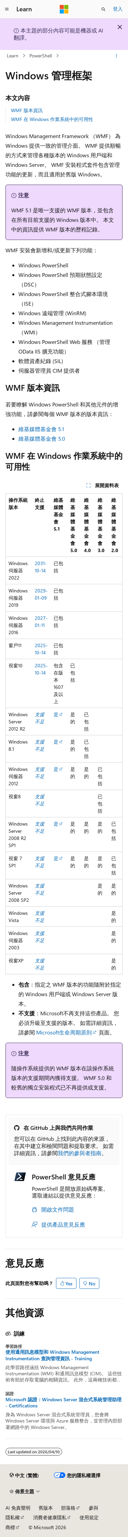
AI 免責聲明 (17, 1508)
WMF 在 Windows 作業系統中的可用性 (52, 119)
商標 (10, 1527)
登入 (118, 8)
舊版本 (46, 1508)
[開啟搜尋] (103, 9)
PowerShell (40, 55)
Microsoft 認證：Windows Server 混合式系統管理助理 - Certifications (63, 1402)
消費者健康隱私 (50, 1517)
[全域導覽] (7, 9)
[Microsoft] (64, 9)
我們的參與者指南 (79, 1153)
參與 (93, 1508)
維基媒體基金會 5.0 (41, 438)
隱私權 (12, 1517)
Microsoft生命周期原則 (64, 1032)
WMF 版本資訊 (27, 110)
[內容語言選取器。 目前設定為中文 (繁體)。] (24, 1475)
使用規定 (89, 1517)
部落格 (68, 1508)
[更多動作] (117, 55)
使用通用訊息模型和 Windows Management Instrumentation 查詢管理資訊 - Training (52, 1355)
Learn (12, 55)
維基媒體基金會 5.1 (41, 428)
